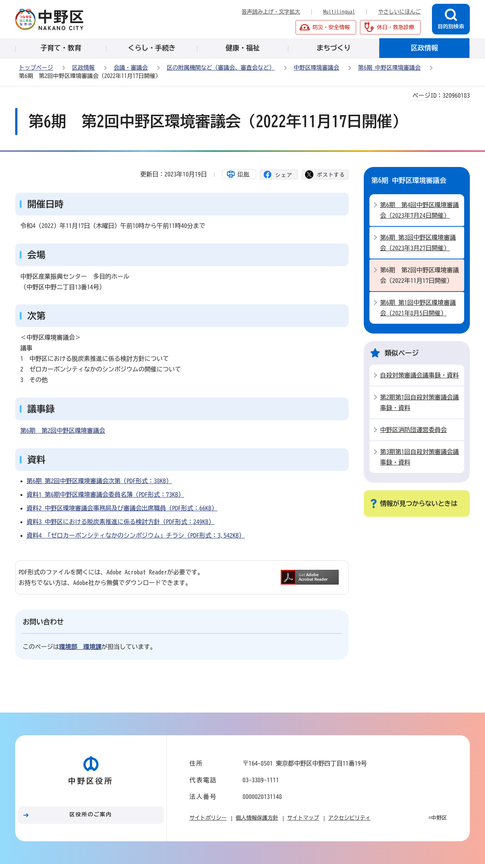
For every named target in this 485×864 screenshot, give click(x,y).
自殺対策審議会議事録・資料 (419, 375)
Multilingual (339, 11)
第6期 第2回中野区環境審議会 (62, 430)
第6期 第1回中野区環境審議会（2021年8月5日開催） (418, 307)
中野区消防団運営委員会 (413, 430)
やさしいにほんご (399, 11)
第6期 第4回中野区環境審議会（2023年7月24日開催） (419, 210)
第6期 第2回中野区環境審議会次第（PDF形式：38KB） (99, 481)
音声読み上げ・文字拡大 (271, 11)
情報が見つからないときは (418, 503)
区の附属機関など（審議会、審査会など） (221, 67)
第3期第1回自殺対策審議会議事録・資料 (419, 457)
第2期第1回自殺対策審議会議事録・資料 (419, 402)
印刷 (244, 174)
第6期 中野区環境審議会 (389, 67)
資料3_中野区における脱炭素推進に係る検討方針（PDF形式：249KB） (120, 522)
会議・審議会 (131, 67)
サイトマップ (303, 817)
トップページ (36, 67)
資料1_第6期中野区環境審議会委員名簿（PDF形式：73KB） (105, 494)
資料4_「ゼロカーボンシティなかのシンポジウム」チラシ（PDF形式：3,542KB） (136, 535)
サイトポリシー (208, 817)
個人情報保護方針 (257, 817)
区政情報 (83, 67)
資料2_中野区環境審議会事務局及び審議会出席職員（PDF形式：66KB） (122, 508)
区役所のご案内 (91, 814)
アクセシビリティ (349, 817)
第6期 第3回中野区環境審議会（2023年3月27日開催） (418, 242)
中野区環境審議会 (316, 67)
